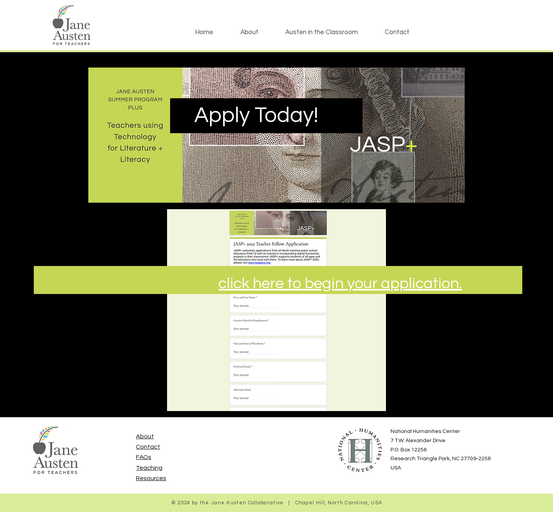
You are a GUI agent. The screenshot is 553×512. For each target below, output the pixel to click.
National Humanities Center (425, 431)
